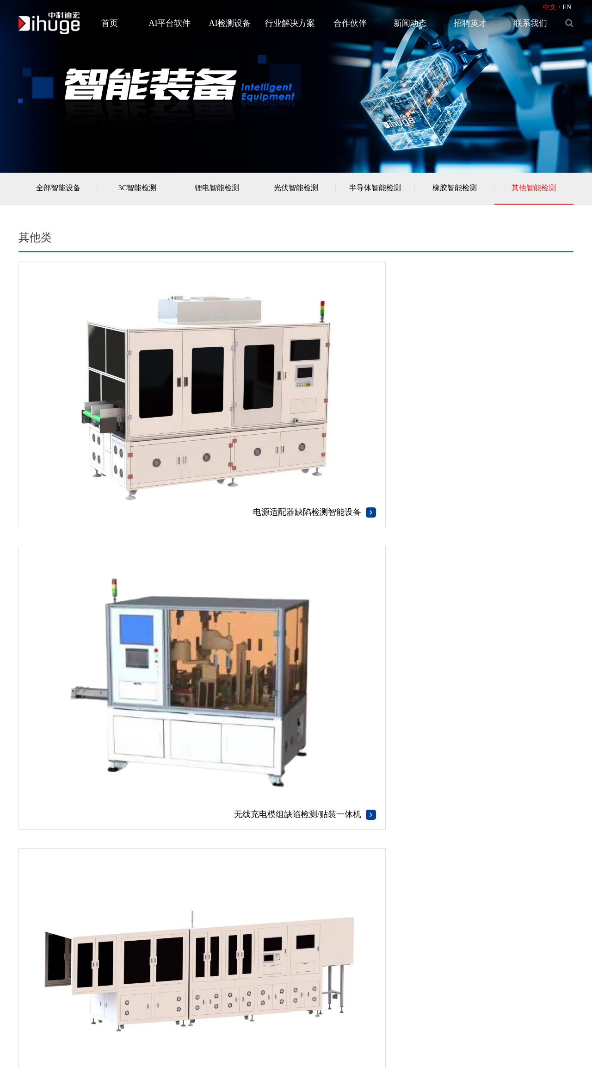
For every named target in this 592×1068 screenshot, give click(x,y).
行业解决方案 (290, 23)
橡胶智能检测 (454, 191)
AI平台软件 (170, 23)
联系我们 (530, 23)
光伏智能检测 (296, 191)
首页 (109, 23)
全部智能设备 (58, 191)
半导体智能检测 (375, 191)
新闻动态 (410, 23)
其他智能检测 (534, 191)
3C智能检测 (137, 191)
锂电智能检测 (217, 191)
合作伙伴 (350, 23)
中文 (549, 7)
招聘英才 (470, 23)
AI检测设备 (230, 23)
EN (566, 7)
